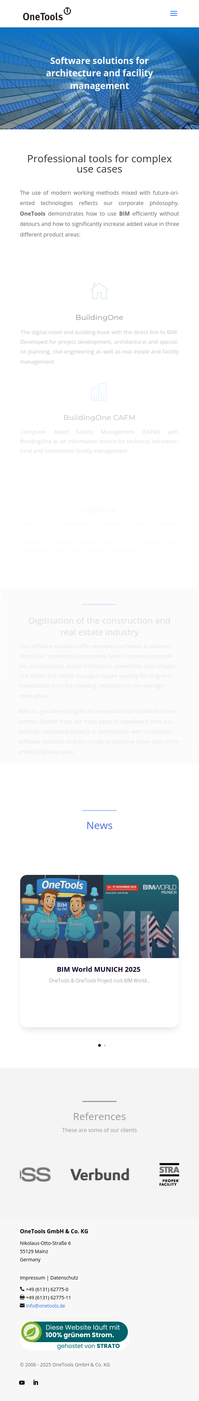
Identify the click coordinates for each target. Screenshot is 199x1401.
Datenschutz (64, 1277)
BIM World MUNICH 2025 (99, 969)
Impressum (32, 1277)
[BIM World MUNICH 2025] (99, 916)
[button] (99, 1045)
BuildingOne (99, 320)
